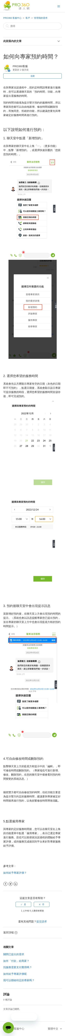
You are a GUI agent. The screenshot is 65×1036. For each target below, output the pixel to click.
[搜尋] (32, 26)
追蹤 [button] (33, 76)
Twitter (10, 884)
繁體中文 (53, 1028)
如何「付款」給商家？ (16, 960)
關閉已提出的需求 (13, 954)
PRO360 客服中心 (12, 18)
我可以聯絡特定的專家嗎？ (18, 980)
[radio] (23, 904)
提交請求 (41, 921)
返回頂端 (10, 932)
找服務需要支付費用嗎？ (17, 967)
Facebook (5, 884)
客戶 (27, 18)
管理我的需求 (40, 18)
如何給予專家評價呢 (15, 973)
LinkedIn (15, 884)
